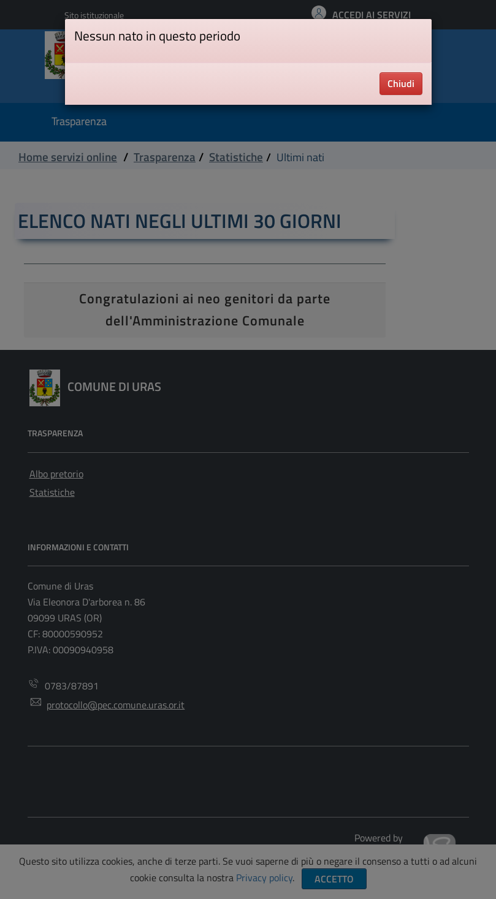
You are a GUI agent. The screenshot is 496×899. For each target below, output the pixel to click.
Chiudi (400, 83)
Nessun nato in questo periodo (157, 36)
